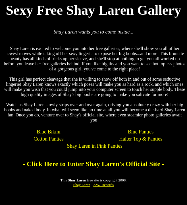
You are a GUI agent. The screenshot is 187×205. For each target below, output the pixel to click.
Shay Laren (81, 185)
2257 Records (103, 185)
